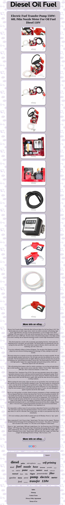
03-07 (12, 467)
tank (13, 470)
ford (20, 481)
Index (33, 489)
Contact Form (33, 495)
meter (54, 477)
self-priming (49, 462)
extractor (26, 482)
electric (45, 477)
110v (45, 481)
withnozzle (52, 470)
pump (34, 477)
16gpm (32, 474)
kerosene (42, 467)
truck (46, 470)
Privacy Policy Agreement (33, 498)
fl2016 (20, 478)
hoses (21, 474)
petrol (26, 478)
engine (32, 470)
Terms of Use (33, 501)
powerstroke (42, 473)
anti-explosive (31, 463)
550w (26, 474)
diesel (15, 462)
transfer (35, 481)
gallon (23, 463)
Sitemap (33, 492)
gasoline (12, 478)
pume (25, 470)
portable (49, 467)
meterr (39, 470)
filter (52, 473)
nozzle (27, 466)
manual (15, 474)
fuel (19, 466)
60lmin (39, 463)
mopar (55, 467)
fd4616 (18, 470)
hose (35, 466)
